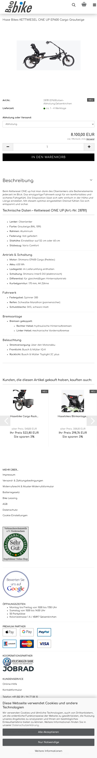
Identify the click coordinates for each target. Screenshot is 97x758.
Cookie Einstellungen (15, 515)
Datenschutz (10, 510)
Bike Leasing (10, 498)
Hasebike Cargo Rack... (24, 416)
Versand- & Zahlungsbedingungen (23, 480)
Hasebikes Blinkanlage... (73, 416)
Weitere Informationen (48, 751)
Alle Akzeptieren (48, 732)
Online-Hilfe (10, 684)
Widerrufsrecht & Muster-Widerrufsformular (28, 486)
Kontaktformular (12, 690)
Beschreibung (18, 180)
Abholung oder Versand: (17, 117)
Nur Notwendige (48, 742)
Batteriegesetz (11, 492)
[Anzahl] (48, 147)
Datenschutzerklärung (25, 725)
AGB (5, 504)
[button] (8, 147)
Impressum (9, 475)
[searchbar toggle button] (73, 5)
